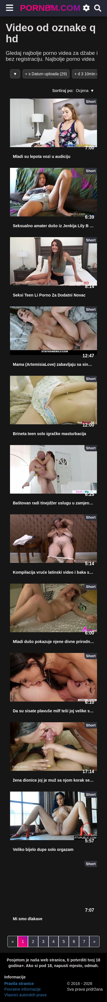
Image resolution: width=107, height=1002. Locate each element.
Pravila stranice (19, 983)
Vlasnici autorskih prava (25, 995)
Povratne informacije (22, 989)
